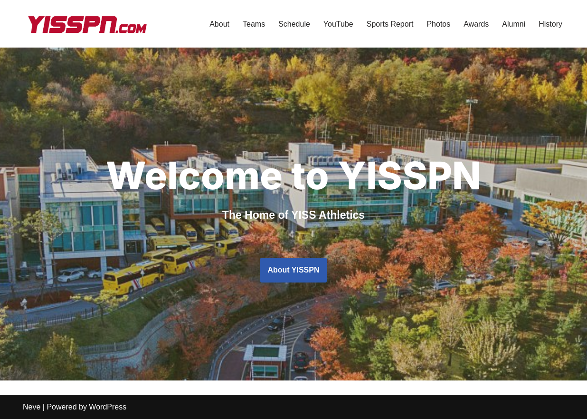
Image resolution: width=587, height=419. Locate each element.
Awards (476, 24)
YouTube (338, 24)
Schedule (294, 24)
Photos (438, 24)
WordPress (107, 407)
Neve (31, 407)
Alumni (513, 24)
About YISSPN (293, 270)
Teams (254, 24)
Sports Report (390, 24)
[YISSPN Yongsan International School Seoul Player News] (87, 24)
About (219, 24)
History (550, 24)
